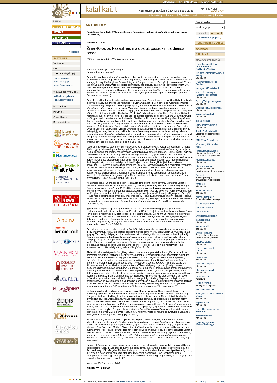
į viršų (221, 381)
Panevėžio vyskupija (63, 100)
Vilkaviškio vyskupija (63, 85)
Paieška (219, 15)
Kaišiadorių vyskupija (64, 96)
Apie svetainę (155, 15)
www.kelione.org (204, 233)
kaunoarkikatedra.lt (205, 114)
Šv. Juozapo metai (205, 203)
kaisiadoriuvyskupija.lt (206, 125)
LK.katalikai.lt (202, 276)
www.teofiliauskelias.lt (206, 216)
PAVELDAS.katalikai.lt (206, 131)
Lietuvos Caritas (204, 242)
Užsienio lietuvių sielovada (208, 108)
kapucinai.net (202, 302)
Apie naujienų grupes (210, 37)
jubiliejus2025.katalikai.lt (207, 88)
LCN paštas (183, 15)
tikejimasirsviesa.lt (205, 166)
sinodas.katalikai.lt (205, 197)
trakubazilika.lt (203, 220)
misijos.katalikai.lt (204, 207)
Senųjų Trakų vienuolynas (208, 101)
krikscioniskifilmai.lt (205, 289)
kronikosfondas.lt (204, 190)
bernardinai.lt (202, 257)
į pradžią (74, 52)
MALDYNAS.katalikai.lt (207, 140)
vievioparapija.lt (203, 212)
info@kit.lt (146, 381)
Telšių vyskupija (61, 81)
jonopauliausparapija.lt (207, 151)
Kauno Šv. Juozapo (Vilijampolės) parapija (206, 93)
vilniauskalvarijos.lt (205, 263)
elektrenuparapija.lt (205, 270)
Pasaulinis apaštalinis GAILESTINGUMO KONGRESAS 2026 (206, 66)
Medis (195, 15)
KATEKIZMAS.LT (204, 283)
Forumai (170, 15)
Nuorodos (207, 15)
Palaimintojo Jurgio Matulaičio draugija (205, 323)
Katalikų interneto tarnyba (129, 381)
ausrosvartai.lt (202, 226)
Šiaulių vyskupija (62, 78)
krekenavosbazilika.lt (206, 160)
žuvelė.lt (200, 175)
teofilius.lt (200, 184)
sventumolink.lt (203, 121)
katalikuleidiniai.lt (204, 315)
